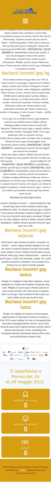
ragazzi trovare (21, 161)
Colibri (23, 470)
